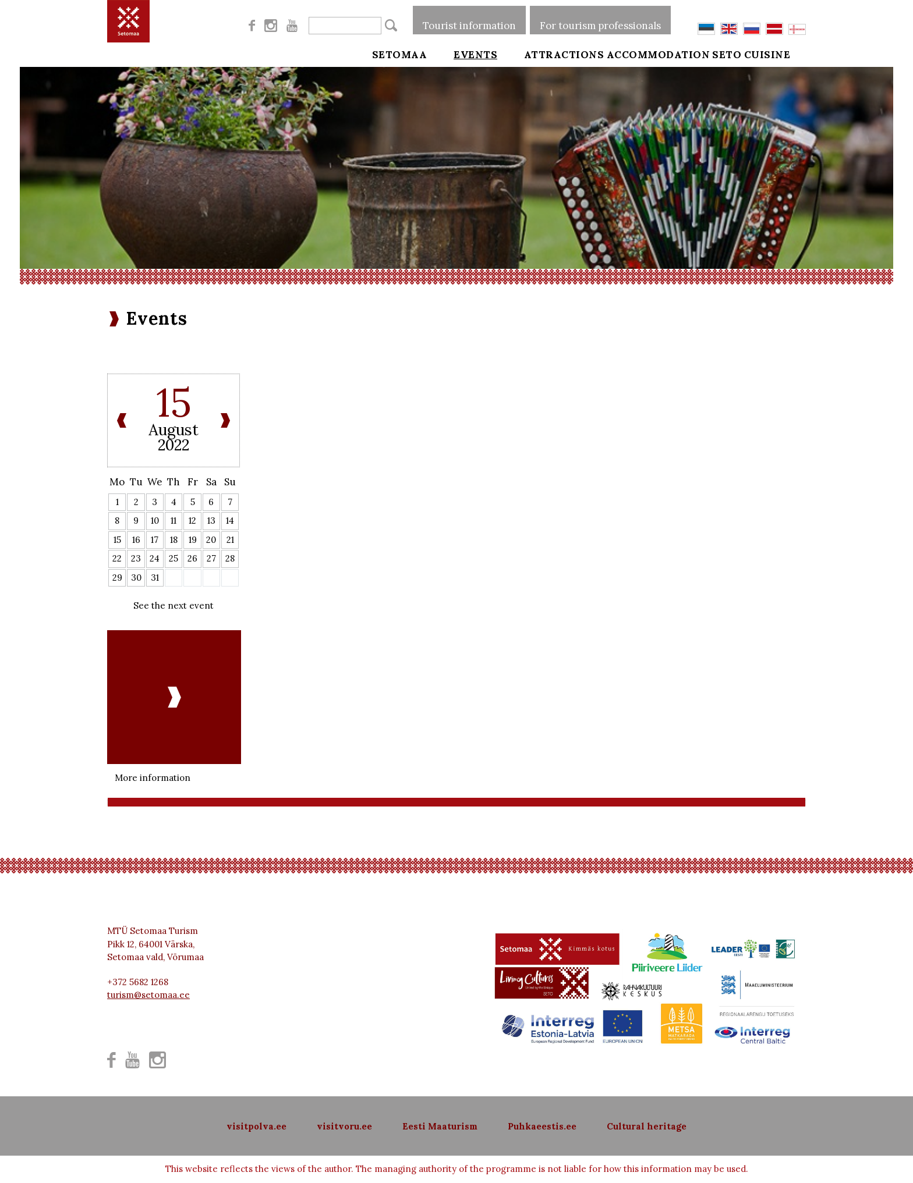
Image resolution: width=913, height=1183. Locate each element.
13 (211, 520)
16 (136, 539)
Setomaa (399, 53)
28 (230, 558)
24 (155, 558)
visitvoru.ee (344, 1126)
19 (193, 539)
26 (192, 558)
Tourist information (469, 19)
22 (117, 558)
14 (230, 520)
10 (155, 520)
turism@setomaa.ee (148, 994)
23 (136, 558)
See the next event (173, 605)
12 (192, 520)
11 (173, 520)
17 (154, 539)
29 (117, 577)
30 (136, 577)
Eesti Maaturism (439, 1126)
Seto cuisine (767, 53)
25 (173, 558)
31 (155, 577)
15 (117, 539)
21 (230, 539)
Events (467, 53)
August (173, 429)
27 (211, 558)
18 (174, 539)
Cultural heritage (646, 1126)
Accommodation (658, 53)
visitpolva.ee (256, 1126)
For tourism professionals (600, 19)
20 (211, 539)
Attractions (548, 53)
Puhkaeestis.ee (542, 1126)
